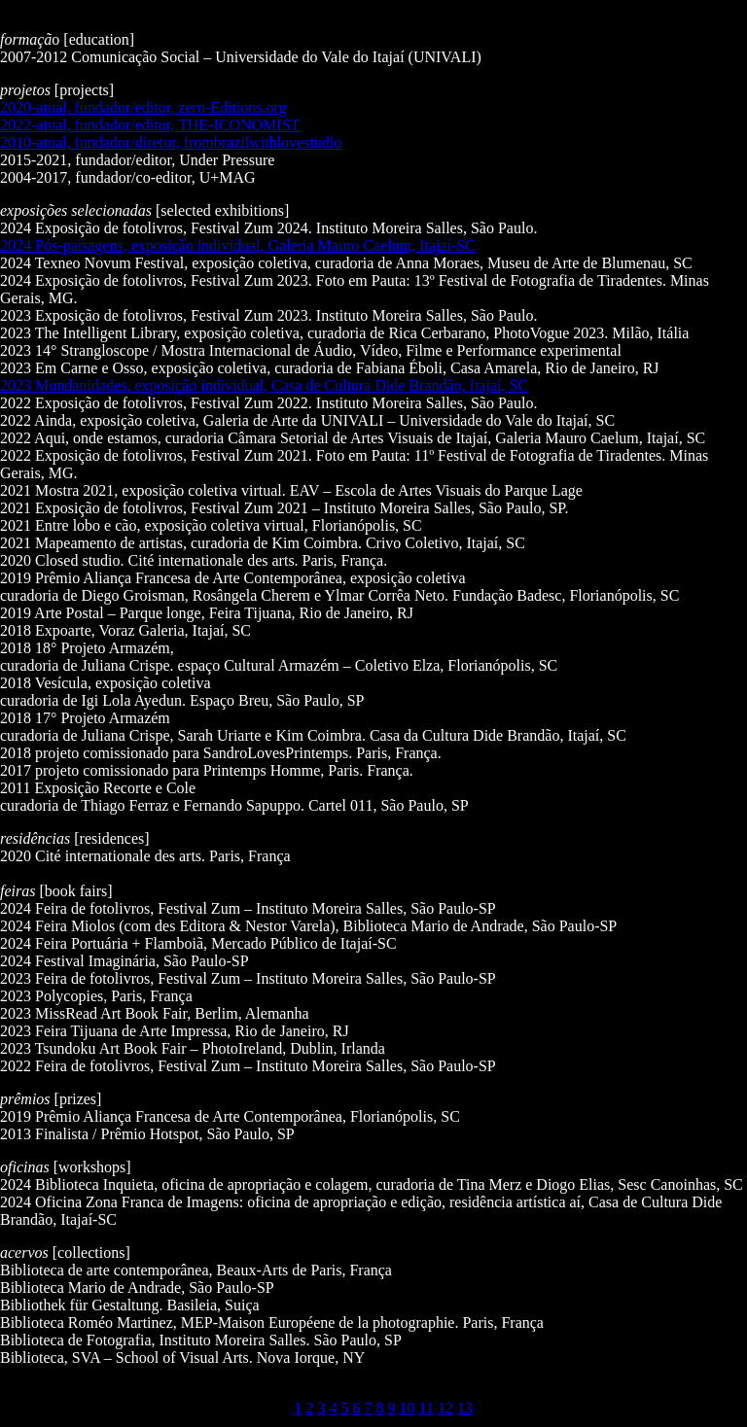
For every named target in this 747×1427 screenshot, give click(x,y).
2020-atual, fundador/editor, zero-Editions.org (143, 107)
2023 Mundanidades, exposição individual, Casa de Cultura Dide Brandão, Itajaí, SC (264, 385)
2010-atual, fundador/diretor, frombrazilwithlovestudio (170, 142)
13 (465, 1408)
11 (425, 1408)
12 (445, 1408)
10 (406, 1408)
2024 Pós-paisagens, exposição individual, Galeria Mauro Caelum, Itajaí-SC (238, 245)
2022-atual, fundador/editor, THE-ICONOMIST (150, 125)
